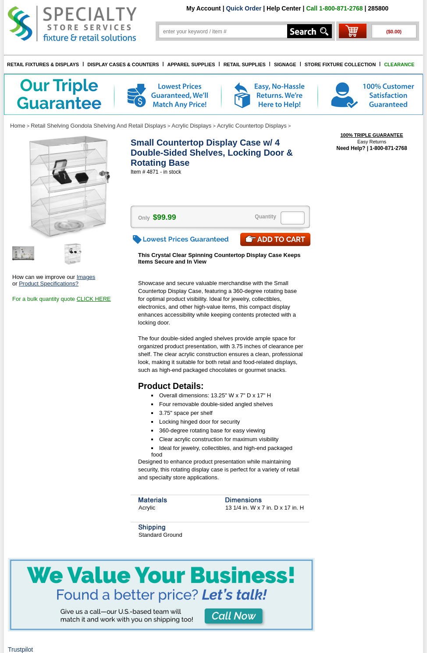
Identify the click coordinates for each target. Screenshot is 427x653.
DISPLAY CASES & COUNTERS (123, 64)
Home (17, 125)
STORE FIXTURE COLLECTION (340, 64)
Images (86, 277)
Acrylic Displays (191, 125)
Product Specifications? (48, 283)
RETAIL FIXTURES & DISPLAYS (43, 64)
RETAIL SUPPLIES (245, 64)
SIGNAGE (285, 64)
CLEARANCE (399, 64)
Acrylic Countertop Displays (252, 125)
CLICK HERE (94, 299)
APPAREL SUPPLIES (191, 64)
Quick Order (243, 8)
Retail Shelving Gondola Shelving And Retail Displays (98, 125)
